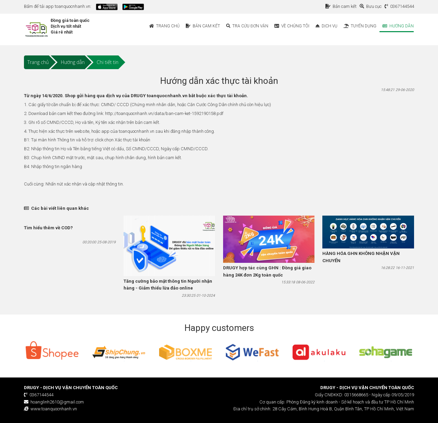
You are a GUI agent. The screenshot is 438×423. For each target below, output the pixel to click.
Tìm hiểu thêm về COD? (48, 227)
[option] (52, 352)
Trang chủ (164, 26)
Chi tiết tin (108, 62)
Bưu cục (372, 6)
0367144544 (399, 6)
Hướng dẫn (398, 26)
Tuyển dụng (360, 26)
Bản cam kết (342, 6)
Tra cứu (247, 26)
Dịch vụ (326, 26)
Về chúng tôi (291, 26)
